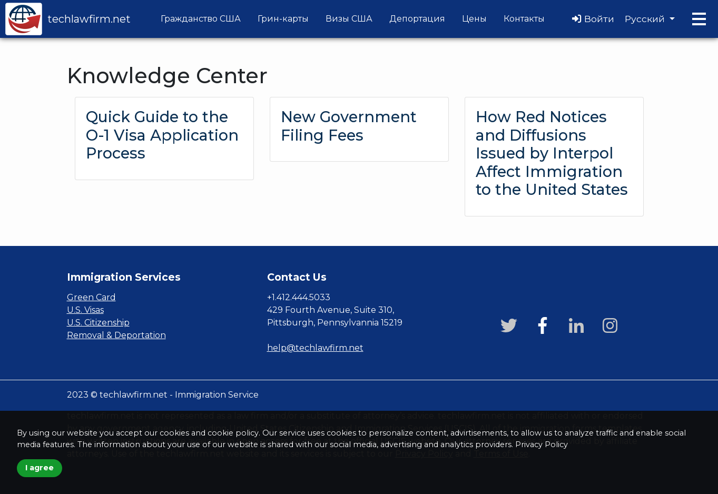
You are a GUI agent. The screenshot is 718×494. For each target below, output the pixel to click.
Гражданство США (201, 19)
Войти (593, 18)
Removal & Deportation (116, 335)
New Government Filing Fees (349, 125)
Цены (474, 19)
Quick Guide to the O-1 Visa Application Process (162, 134)
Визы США (349, 19)
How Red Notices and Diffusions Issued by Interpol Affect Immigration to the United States (552, 153)
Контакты (524, 19)
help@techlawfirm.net (315, 348)
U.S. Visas (85, 310)
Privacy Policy (541, 444)
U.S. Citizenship (98, 323)
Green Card (91, 297)
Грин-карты (283, 19)
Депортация (417, 19)
